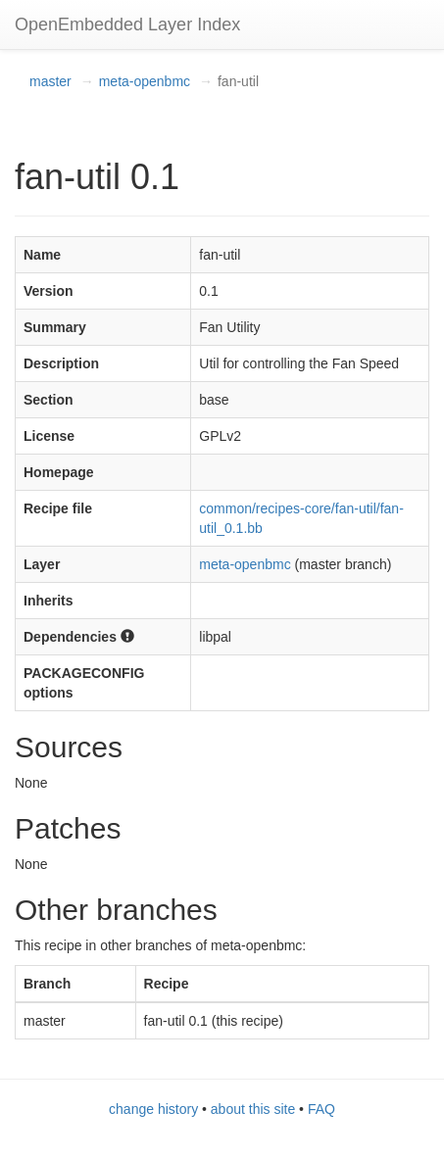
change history (153, 1109)
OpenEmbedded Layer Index (127, 24)
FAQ (321, 1109)
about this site (253, 1109)
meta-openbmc (144, 81)
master (50, 81)
